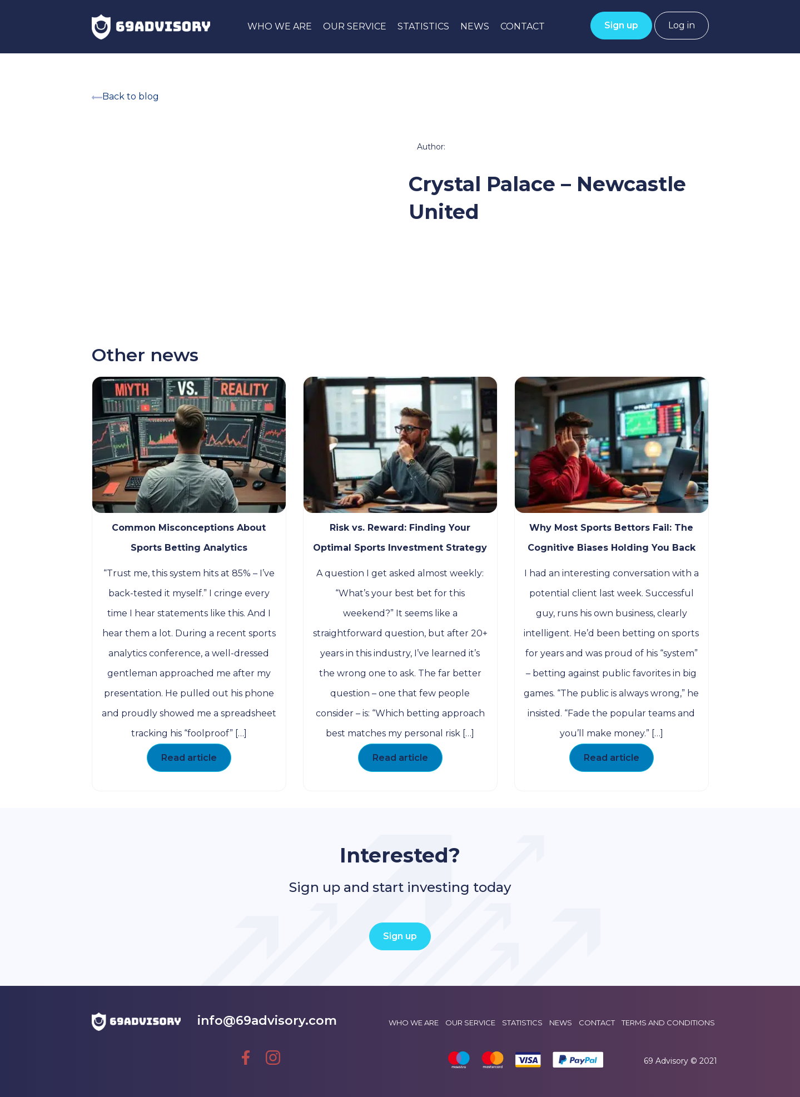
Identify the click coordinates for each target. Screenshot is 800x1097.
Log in (681, 25)
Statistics (423, 26)
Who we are (279, 26)
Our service (354, 26)
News (474, 26)
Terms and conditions (668, 1022)
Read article (189, 757)
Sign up (621, 25)
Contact (522, 26)
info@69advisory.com (267, 1020)
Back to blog (125, 96)
